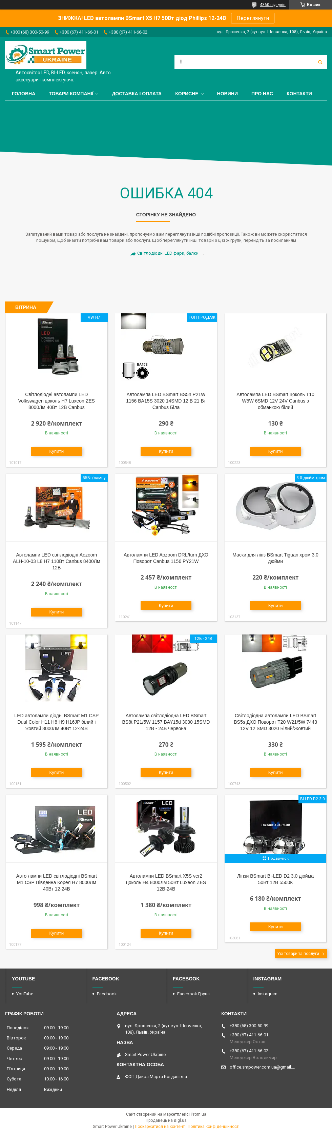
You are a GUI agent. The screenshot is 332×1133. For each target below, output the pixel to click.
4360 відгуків (273, 4)
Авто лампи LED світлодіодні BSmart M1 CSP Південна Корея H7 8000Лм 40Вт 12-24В (56, 882)
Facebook (107, 993)
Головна (23, 93)
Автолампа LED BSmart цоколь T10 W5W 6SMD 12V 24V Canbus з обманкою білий (275, 401)
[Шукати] (320, 62)
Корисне (186, 93)
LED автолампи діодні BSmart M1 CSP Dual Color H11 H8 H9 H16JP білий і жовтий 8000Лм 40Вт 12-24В (56, 722)
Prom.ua (198, 1114)
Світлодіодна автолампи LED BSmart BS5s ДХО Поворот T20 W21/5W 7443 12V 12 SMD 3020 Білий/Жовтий (275, 722)
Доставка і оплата (137, 93)
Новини (227, 93)
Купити (56, 451)
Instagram (267, 993)
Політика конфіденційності (214, 1126)
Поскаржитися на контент (160, 1126)
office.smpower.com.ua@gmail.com (263, 1067)
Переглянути (252, 18)
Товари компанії (71, 93)
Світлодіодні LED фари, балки (168, 253)
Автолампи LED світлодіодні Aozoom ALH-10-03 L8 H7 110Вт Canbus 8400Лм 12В (56, 561)
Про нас (262, 93)
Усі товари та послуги (298, 953)
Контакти (299, 93)
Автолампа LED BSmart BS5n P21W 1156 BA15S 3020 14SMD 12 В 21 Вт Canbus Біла (166, 401)
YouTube (24, 993)
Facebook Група (193, 993)
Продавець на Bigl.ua (166, 1120)
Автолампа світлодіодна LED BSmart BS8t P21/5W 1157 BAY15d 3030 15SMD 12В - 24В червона (166, 722)
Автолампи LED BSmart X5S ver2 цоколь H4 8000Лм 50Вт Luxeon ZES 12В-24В (166, 882)
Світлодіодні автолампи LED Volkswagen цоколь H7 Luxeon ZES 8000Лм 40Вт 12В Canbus (56, 401)
